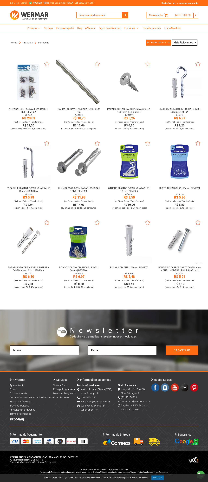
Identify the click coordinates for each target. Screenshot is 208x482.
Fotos (13, 389)
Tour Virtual (131, 28)
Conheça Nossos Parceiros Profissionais (31, 397)
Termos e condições (20, 414)
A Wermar (90, 28)
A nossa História (18, 393)
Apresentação (17, 385)
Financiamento (61, 397)
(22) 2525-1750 (88, 397)
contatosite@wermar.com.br (95, 401)
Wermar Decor (60, 385)
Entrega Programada (64, 389)
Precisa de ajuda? (65, 28)
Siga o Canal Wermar (109, 28)
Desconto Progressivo (65, 393)
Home (14, 42)
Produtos (34, 28)
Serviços (48, 28)
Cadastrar (182, 350)
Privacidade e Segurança (22, 409)
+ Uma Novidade (172, 28)
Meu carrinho (158, 15)
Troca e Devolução (19, 405)
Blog (79, 28)
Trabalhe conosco (152, 28)
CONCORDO (157, 478)
